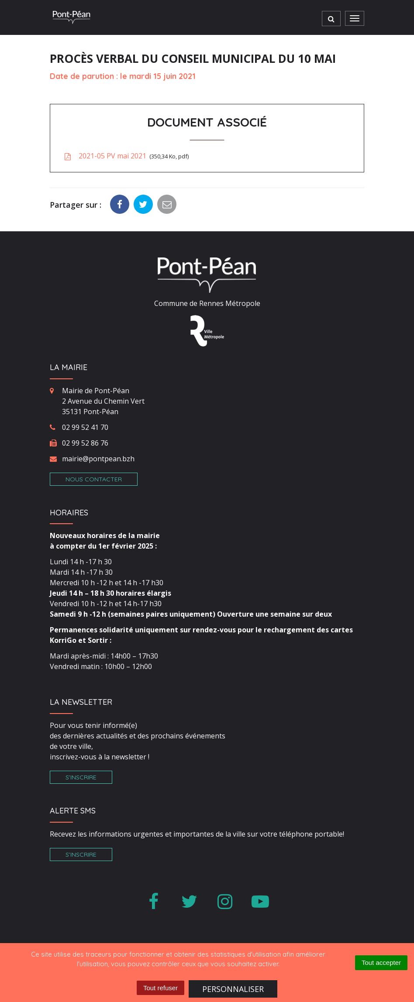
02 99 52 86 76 (85, 443)
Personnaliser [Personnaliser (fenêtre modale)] (233, 989)
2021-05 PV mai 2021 (126, 156)
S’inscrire (81, 777)
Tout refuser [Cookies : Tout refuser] (160, 988)
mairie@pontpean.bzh (98, 458)
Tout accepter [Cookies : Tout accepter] (381, 962)
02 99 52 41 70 (85, 427)
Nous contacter (94, 479)
